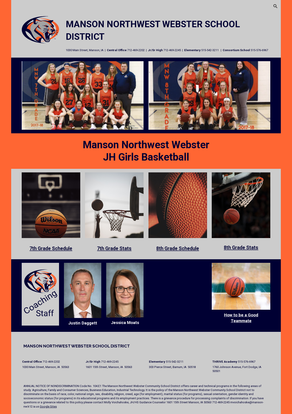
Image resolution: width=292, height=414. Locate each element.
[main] (167, 35)
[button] (275, 6)
